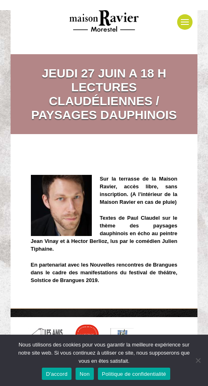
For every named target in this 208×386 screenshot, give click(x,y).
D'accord (56, 374)
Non (85, 374)
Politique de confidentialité (134, 374)
